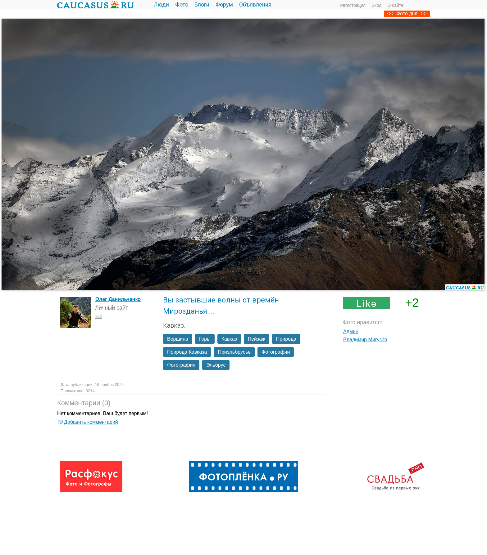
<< (390, 13)
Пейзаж (256, 339)
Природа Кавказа (187, 352)
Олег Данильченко (118, 299)
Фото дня (406, 13)
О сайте (395, 5)
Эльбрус (215, 365)
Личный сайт (111, 308)
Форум (224, 4)
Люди (161, 4)
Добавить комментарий (91, 422)
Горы (205, 339)
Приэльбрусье (234, 352)
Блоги (201, 4)
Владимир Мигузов (365, 339)
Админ (350, 331)
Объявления (255, 4)
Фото (181, 4)
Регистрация (353, 5)
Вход (376, 5)
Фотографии (276, 352)
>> (424, 13)
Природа (286, 339)
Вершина (177, 339)
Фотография (181, 365)
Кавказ (229, 339)
